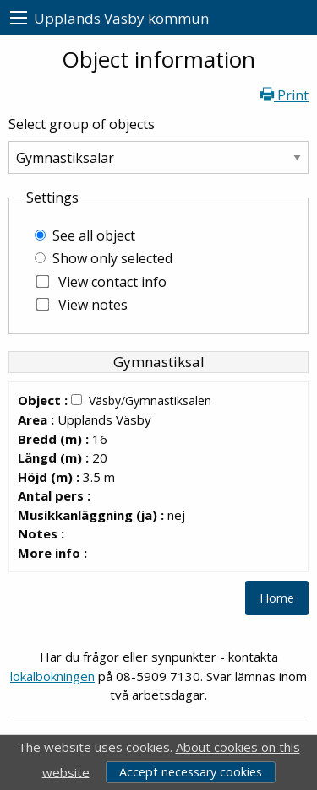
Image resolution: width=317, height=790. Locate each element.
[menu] (18, 18)
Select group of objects (81, 124)
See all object (93, 235)
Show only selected (112, 258)
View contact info (112, 282)
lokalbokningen (52, 676)
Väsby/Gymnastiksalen (150, 400)
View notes (93, 304)
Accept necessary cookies (190, 772)
